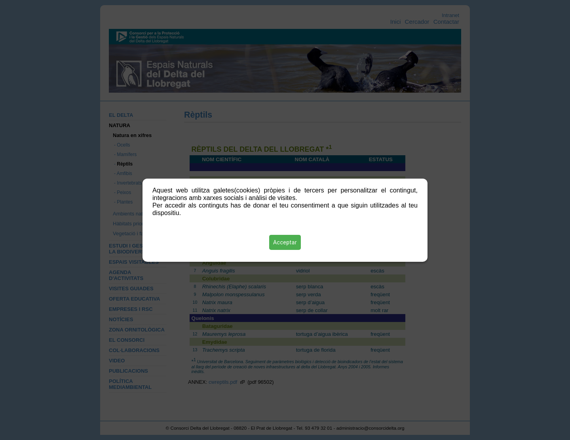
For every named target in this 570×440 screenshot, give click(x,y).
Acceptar (285, 242)
